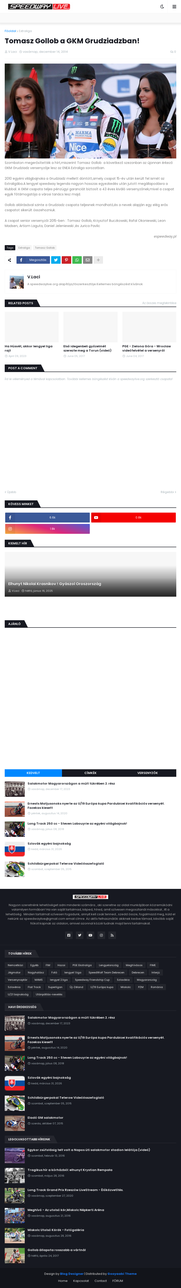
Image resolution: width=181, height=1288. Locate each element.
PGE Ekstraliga (82, 965)
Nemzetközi (15, 965)
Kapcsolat (81, 1281)
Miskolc (126, 987)
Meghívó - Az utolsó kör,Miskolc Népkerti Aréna (66, 1210)
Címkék (90, 773)
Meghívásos (134, 965)
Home (63, 1281)
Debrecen (138, 972)
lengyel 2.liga (59, 980)
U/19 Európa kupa (101, 987)
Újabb (11, 492)
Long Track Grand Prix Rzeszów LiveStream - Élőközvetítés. (75, 1190)
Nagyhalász (36, 972)
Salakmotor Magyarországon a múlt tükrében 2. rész (71, 784)
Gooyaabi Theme (122, 1274)
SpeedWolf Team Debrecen (106, 972)
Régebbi (167, 492)
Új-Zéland (76, 987)
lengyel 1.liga (72, 972)
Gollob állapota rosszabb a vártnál (57, 1250)
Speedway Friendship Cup (92, 980)
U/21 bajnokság (18, 994)
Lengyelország (109, 965)
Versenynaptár (17, 980)
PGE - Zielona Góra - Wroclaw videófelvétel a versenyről (146, 348)
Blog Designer (72, 1274)
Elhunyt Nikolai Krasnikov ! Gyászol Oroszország (54, 584)
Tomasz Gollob (45, 248)
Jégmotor (14, 972)
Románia (157, 987)
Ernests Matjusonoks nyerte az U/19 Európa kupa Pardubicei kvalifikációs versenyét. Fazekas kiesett (96, 806)
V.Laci (33, 277)
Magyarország (147, 980)
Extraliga (25, 31)
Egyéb (34, 965)
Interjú (156, 972)
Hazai (61, 965)
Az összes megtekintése (159, 303)
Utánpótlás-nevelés (49, 994)
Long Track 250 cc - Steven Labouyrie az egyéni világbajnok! (77, 824)
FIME (153, 965)
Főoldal (10, 31)
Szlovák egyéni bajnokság (49, 844)
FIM (48, 965)
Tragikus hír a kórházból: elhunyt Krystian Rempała (70, 1170)
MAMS (39, 980)
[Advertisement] (90, 730)
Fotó (54, 972)
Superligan (55, 987)
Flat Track (34, 987)
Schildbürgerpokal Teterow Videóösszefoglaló (66, 864)
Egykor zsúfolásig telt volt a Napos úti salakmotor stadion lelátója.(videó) (89, 1150)
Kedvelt (33, 773)
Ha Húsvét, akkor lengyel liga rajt (29, 348)
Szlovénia (14, 987)
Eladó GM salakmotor (45, 1118)
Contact (101, 1281)
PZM (141, 987)
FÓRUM (117, 1281)
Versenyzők (147, 773)
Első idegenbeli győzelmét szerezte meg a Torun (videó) (87, 348)
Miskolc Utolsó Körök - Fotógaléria (56, 1230)
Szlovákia (123, 980)
